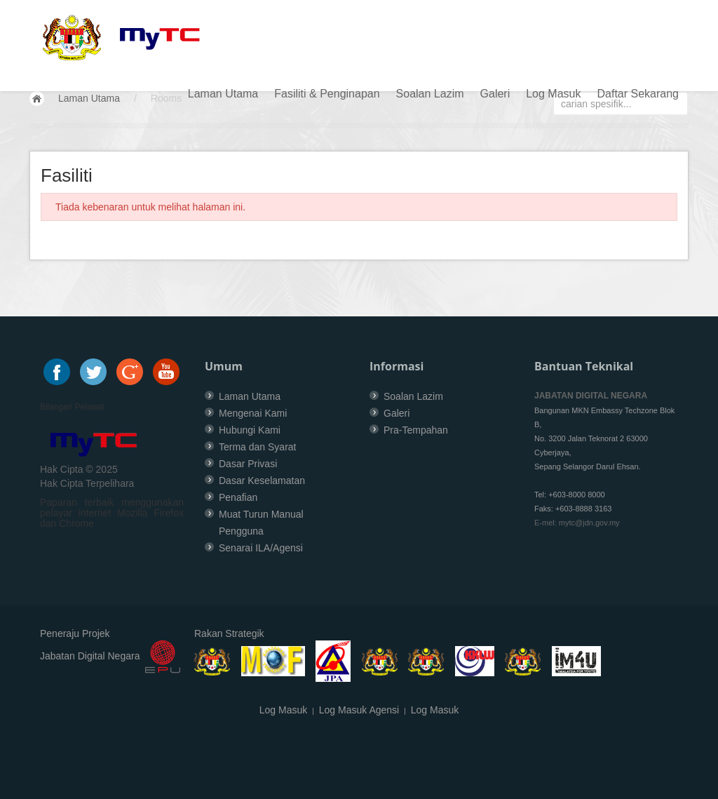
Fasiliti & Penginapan (326, 94)
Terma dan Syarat (258, 446)
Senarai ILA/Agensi (261, 547)
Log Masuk (553, 94)
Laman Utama (223, 94)
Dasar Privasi (248, 463)
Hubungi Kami (249, 430)
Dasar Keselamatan (262, 480)
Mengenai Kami (253, 413)
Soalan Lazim (430, 94)
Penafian (238, 497)
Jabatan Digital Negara (90, 656)
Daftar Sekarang (638, 94)
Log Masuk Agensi (359, 710)
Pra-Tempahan (416, 430)
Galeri (495, 94)
